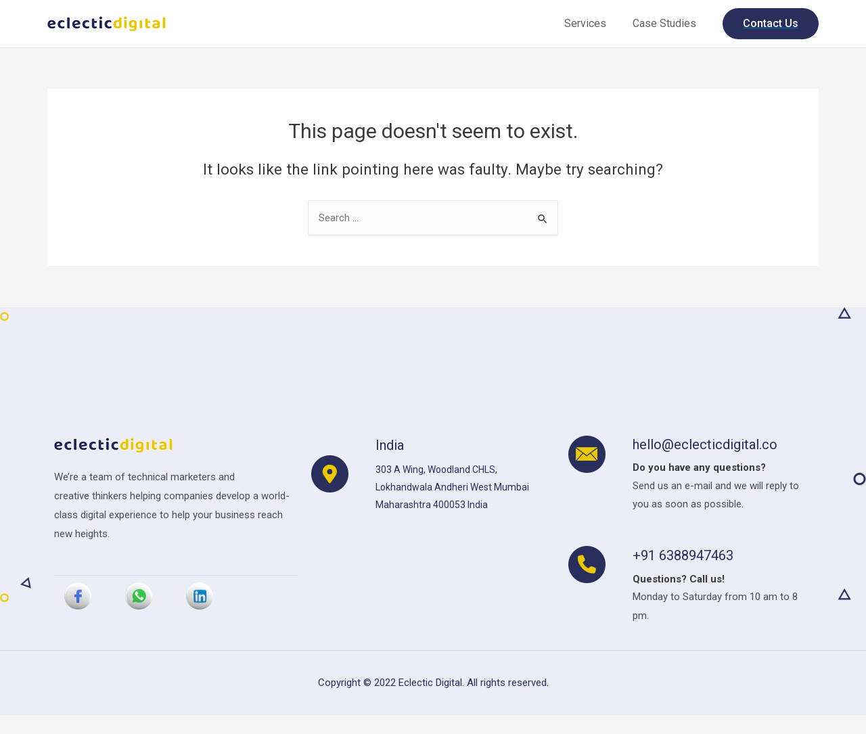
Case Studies (666, 23)
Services (592, 23)
